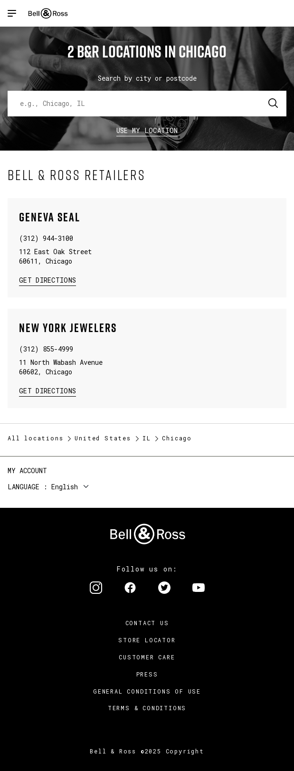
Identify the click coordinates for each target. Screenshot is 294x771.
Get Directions (47, 280)
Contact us (147, 623)
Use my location (147, 130)
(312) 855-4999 (46, 348)
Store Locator (146, 640)
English (64, 486)
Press (147, 674)
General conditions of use (147, 691)
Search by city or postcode (147, 78)
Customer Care (147, 657)
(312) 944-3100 (46, 238)
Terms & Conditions (147, 708)
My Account (27, 470)
